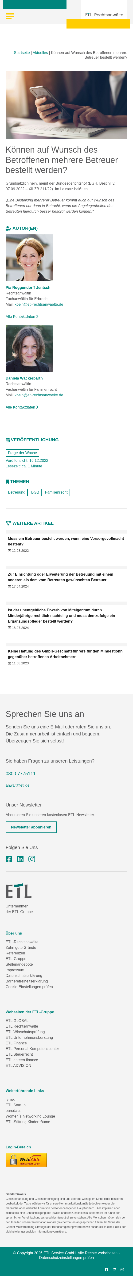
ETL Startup (16, 1105)
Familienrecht (56, 492)
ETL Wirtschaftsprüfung (25, 1032)
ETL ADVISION (18, 1066)
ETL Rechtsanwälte (22, 1026)
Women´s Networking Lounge (30, 1116)
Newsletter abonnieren (31, 827)
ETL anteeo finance (22, 1060)
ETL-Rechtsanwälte (22, 942)
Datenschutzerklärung (24, 976)
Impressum (15, 970)
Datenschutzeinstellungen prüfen (66, 1258)
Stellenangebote (19, 964)
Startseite (22, 53)
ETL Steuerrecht (19, 1054)
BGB (35, 492)
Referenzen (15, 953)
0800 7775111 (21, 773)
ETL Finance (16, 1043)
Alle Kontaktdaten (22, 317)
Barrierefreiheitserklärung (27, 981)
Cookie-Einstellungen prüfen (29, 987)
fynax (10, 1099)
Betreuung (16, 492)
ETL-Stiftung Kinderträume (28, 1122)
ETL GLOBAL (17, 1021)
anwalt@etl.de (18, 785)
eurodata (13, 1111)
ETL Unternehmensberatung (29, 1037)
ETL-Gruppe (16, 959)
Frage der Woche (22, 453)
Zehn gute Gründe (21, 948)
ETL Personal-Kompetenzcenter (32, 1049)
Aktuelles (40, 53)
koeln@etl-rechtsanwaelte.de (39, 304)
